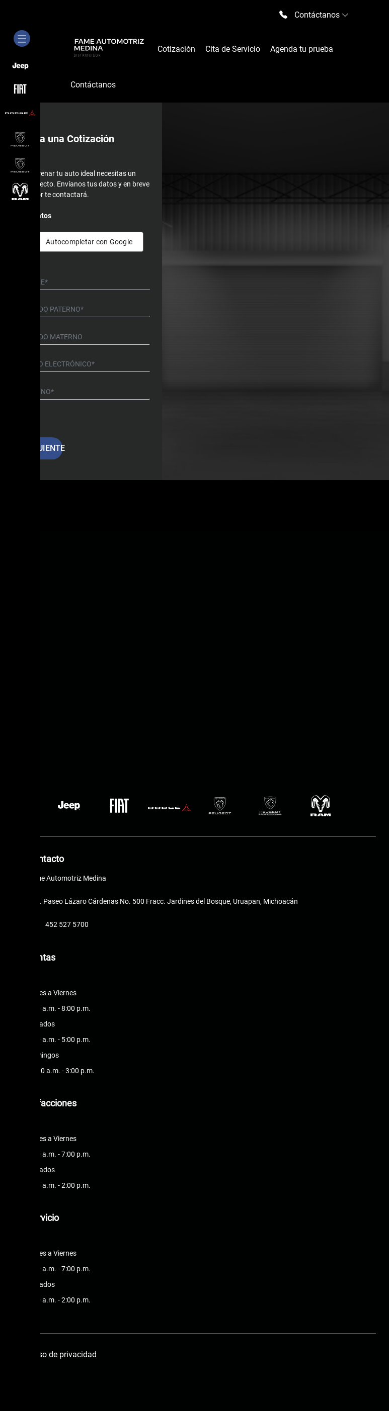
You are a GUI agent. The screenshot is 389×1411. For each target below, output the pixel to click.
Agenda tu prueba (301, 49)
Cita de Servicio (232, 49)
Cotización (176, 49)
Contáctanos (93, 84)
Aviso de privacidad (62, 1354)
